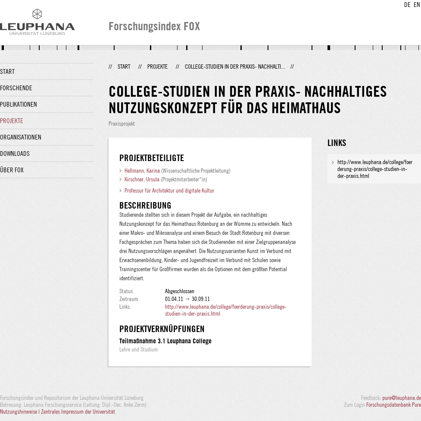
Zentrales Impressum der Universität (78, 411)
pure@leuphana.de (401, 397)
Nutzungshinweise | (20, 411)
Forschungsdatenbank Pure (393, 404)
